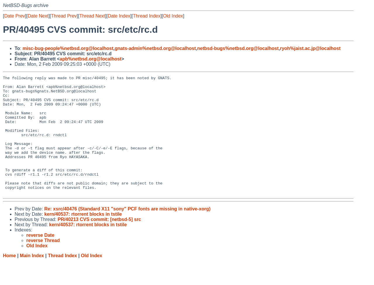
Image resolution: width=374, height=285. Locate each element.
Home (9, 279)
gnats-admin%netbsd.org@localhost (155, 48)
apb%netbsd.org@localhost (90, 58)
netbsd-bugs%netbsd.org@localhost (238, 48)
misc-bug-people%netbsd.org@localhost (67, 48)
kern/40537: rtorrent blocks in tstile (83, 237)
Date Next (37, 15)
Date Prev (14, 15)
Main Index (32, 279)
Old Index (173, 15)
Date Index (119, 15)
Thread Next (92, 15)
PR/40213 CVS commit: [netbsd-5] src (99, 243)
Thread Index (146, 15)
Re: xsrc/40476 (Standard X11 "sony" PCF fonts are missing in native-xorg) (127, 232)
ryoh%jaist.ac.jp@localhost (310, 48)
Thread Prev (64, 15)
